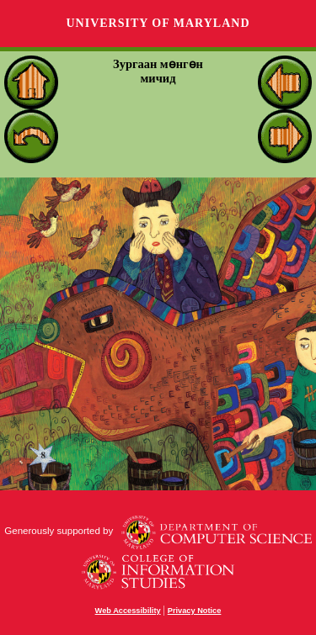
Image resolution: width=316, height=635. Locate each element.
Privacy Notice (195, 610)
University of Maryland (157, 23)
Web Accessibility (128, 610)
